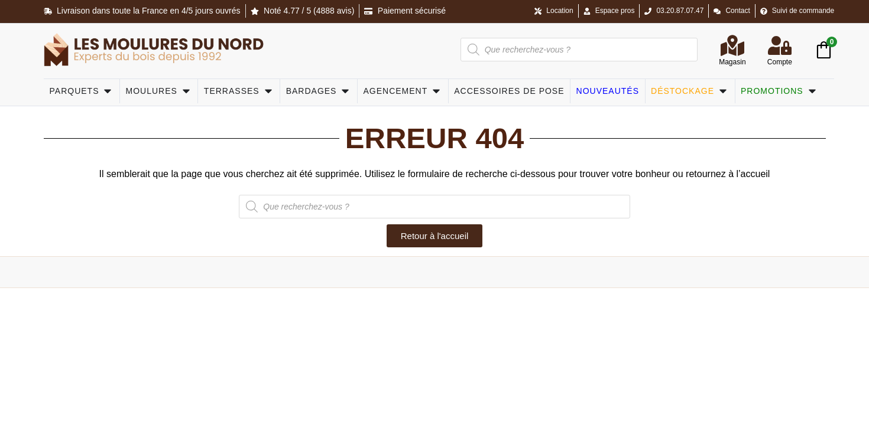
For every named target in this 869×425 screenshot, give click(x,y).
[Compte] (780, 45)
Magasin (732, 62)
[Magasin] (732, 45)
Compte (779, 62)
